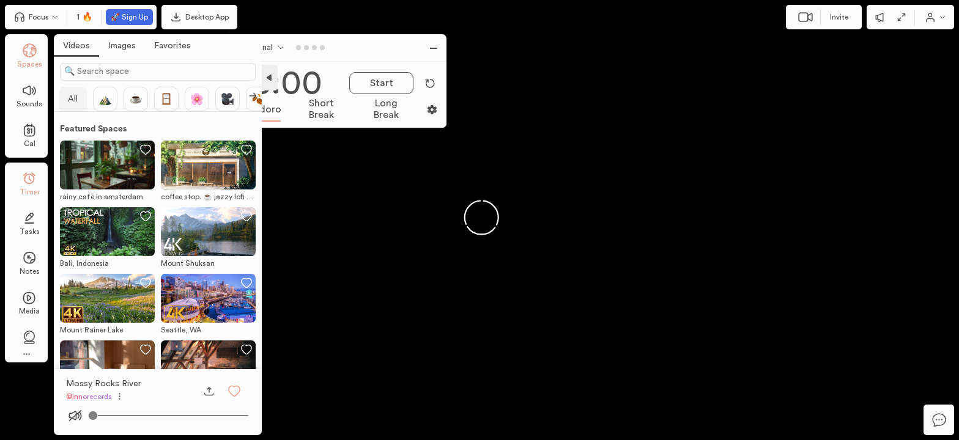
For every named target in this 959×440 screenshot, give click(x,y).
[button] (234, 391)
